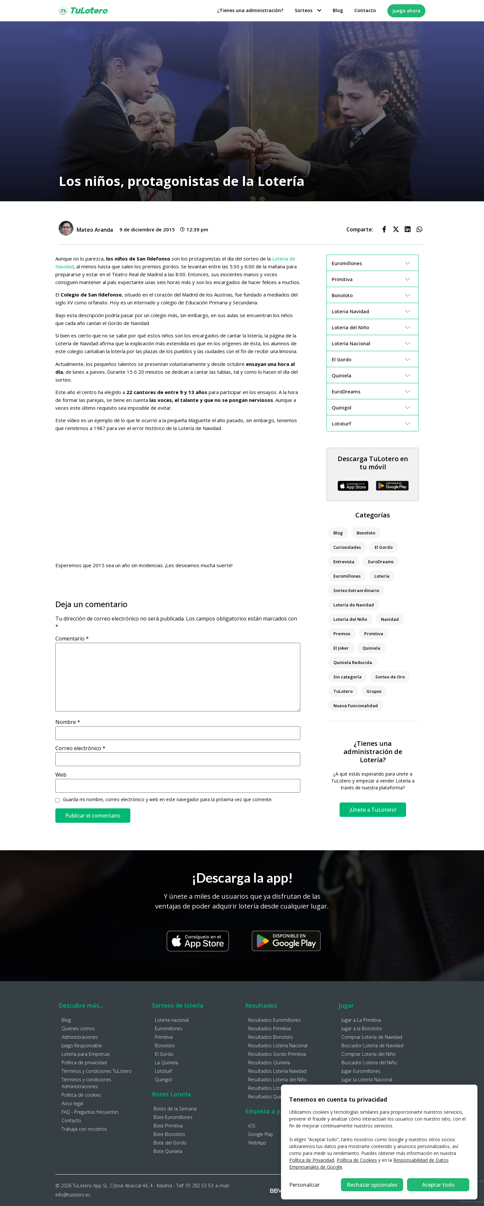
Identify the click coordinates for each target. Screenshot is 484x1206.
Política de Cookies (357, 1160)
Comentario (72, 638)
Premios (341, 634)
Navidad (390, 619)
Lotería (381, 576)
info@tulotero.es (72, 1195)
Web (60, 774)
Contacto (365, 10)
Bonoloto (366, 533)
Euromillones (347, 576)
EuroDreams (381, 562)
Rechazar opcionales (372, 1184)
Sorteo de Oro (390, 677)
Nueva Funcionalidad (355, 706)
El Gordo (384, 547)
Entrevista (343, 562)
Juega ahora (406, 11)
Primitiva (373, 634)
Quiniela (371, 648)
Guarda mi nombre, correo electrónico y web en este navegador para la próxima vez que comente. (167, 799)
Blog (338, 10)
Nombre (67, 722)
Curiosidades (347, 547)
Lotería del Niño (350, 619)
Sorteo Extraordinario (356, 590)
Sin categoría (347, 677)
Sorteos (308, 10)
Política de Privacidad (311, 1160)
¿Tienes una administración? (250, 10)
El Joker (341, 648)
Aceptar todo (438, 1184)
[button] (384, 229)
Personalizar (304, 1184)
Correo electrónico (80, 748)
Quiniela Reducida (352, 662)
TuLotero (343, 691)
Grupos (374, 691)
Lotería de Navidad (353, 605)
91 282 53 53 (199, 1185)
